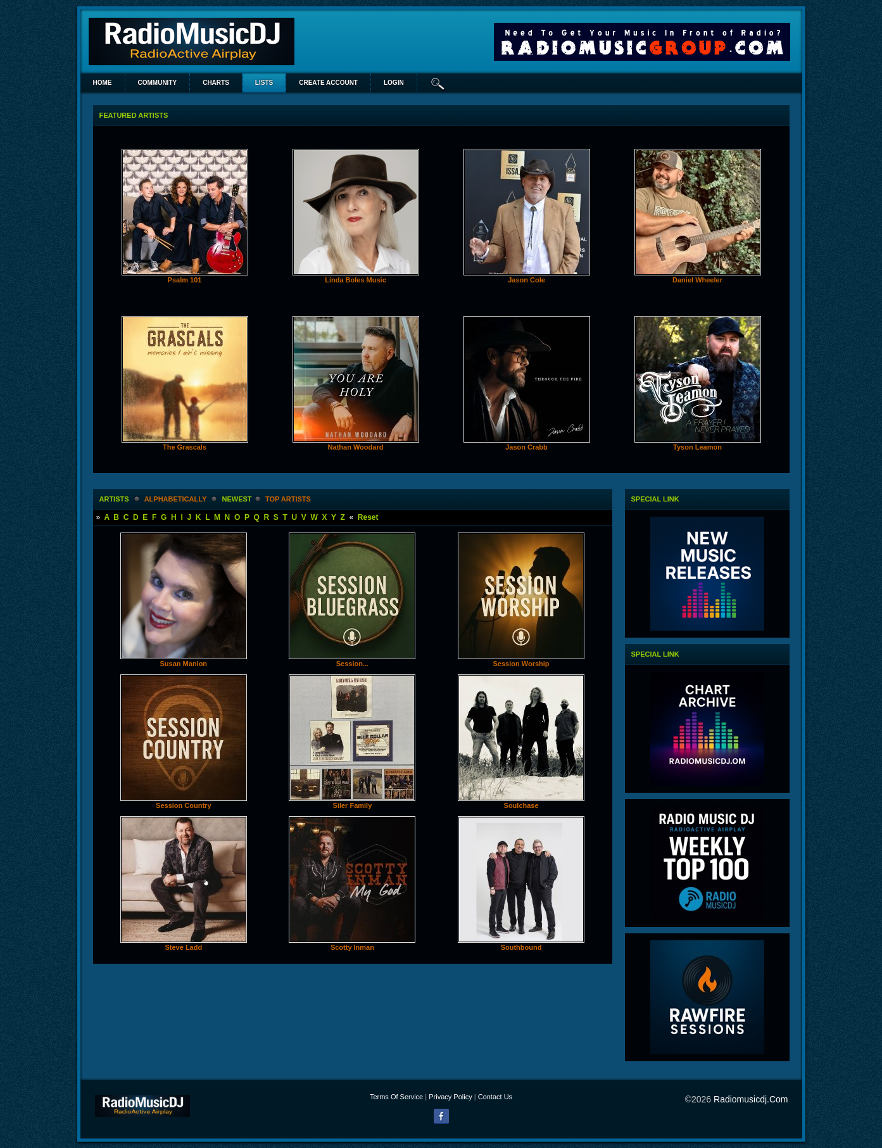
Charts (216, 82)
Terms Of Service (396, 1097)
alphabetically (175, 499)
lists (264, 82)
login (394, 82)
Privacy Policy (450, 1097)
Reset (368, 517)
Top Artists (288, 499)
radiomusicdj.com (751, 1099)
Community (157, 82)
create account (328, 82)
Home (102, 82)
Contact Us (495, 1097)
